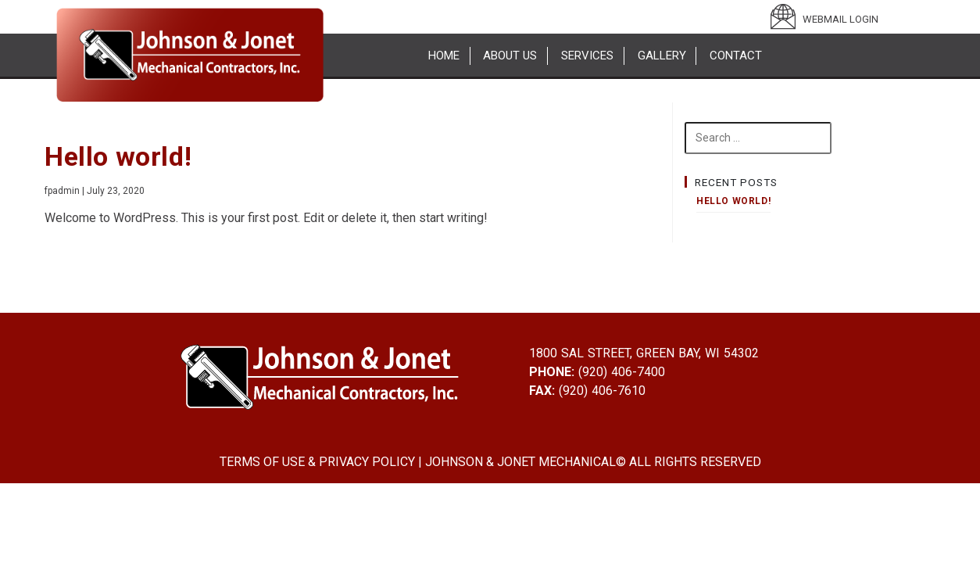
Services (587, 55)
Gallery (662, 55)
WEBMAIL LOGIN (840, 19)
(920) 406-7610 (600, 390)
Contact (736, 55)
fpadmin (62, 190)
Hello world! (118, 156)
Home (444, 55)
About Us (510, 55)
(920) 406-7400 (619, 371)
